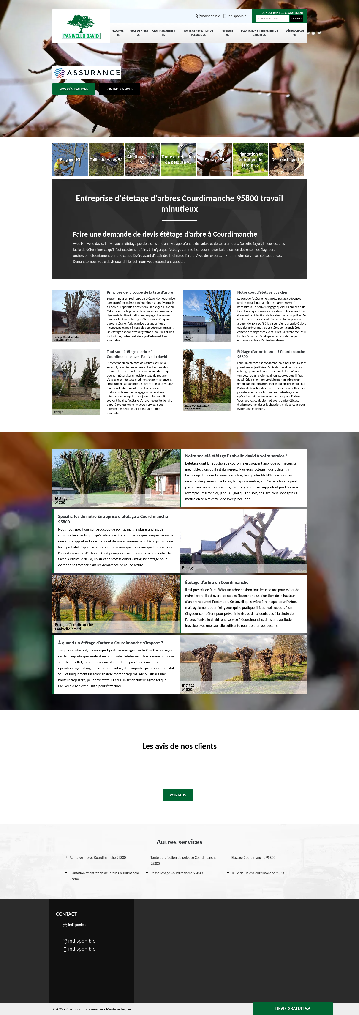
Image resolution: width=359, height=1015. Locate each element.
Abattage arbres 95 (163, 33)
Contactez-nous (119, 89)
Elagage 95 (118, 33)
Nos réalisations (73, 89)
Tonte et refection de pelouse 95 (198, 33)
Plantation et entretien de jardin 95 (259, 33)
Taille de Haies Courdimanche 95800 (258, 873)
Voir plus (178, 795)
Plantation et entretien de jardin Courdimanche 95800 (105, 876)
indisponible (208, 16)
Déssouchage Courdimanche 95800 (176, 873)
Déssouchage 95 (295, 33)
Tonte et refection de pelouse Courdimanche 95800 (183, 860)
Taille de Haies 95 (138, 33)
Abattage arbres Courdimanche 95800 (98, 857)
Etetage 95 (227, 33)
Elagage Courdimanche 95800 (253, 857)
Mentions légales (118, 1009)
